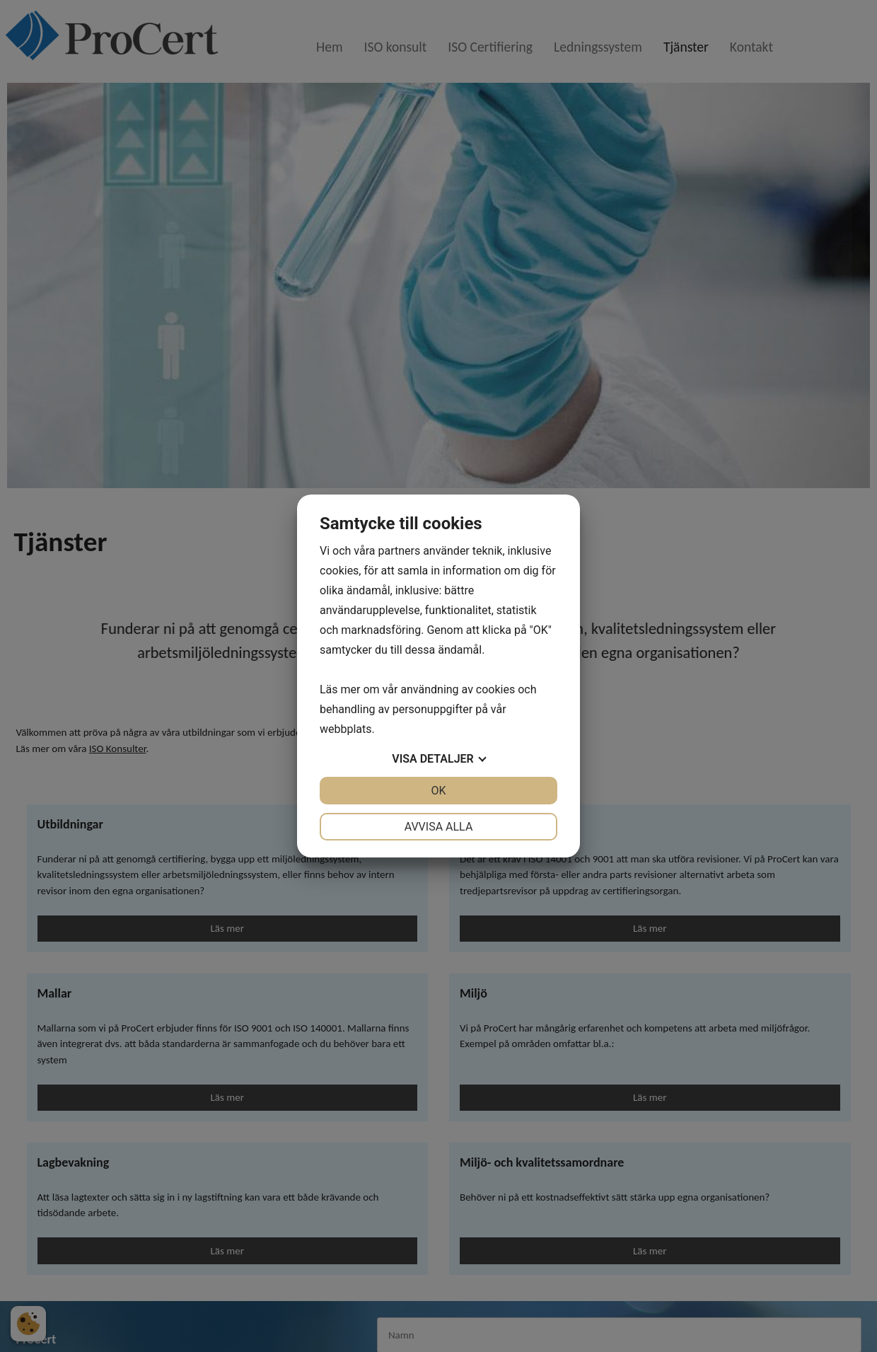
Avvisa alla (439, 826)
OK (438, 790)
